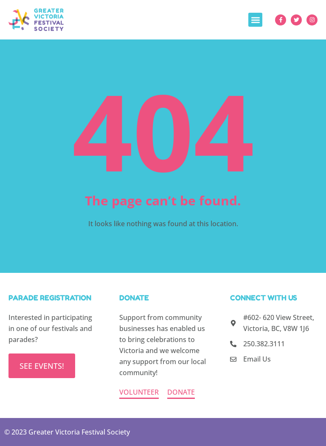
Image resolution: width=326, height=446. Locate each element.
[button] (255, 20)
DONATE (181, 392)
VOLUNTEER (139, 392)
